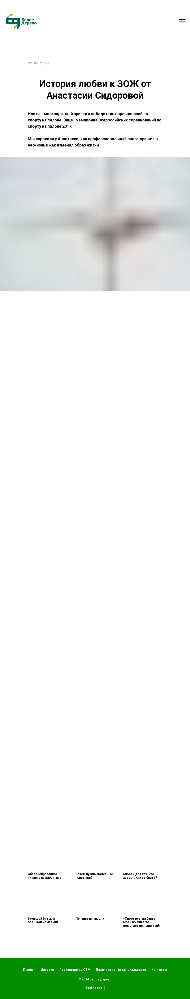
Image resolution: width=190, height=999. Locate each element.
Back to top (95, 988)
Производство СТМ (75, 969)
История (47, 969)
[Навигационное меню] (182, 21)
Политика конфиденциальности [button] (121, 969)
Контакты (159, 969)
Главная (29, 969)
